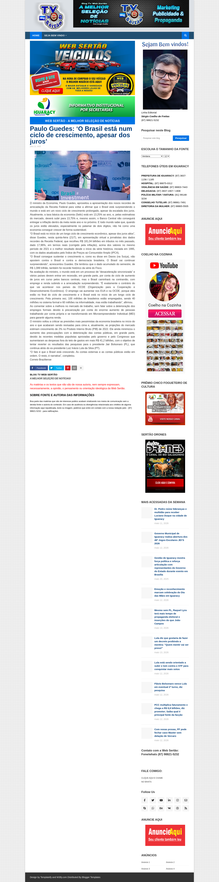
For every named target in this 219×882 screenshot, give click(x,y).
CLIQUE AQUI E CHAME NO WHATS (152, 780)
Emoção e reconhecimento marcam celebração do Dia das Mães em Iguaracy (169, 592)
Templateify (46, 877)
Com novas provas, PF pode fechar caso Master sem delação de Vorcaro (170, 732)
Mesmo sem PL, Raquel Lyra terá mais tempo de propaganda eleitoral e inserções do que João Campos (170, 617)
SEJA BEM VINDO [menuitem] (54, 35)
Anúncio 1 (145, 862)
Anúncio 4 (170, 869)
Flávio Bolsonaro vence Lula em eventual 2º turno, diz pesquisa (170, 687)
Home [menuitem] (35, 35)
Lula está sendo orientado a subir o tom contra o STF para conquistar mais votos (171, 666)
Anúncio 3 (145, 869)
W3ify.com (62, 877)
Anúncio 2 (170, 862)
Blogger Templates (91, 877)
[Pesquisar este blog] (156, 138)
